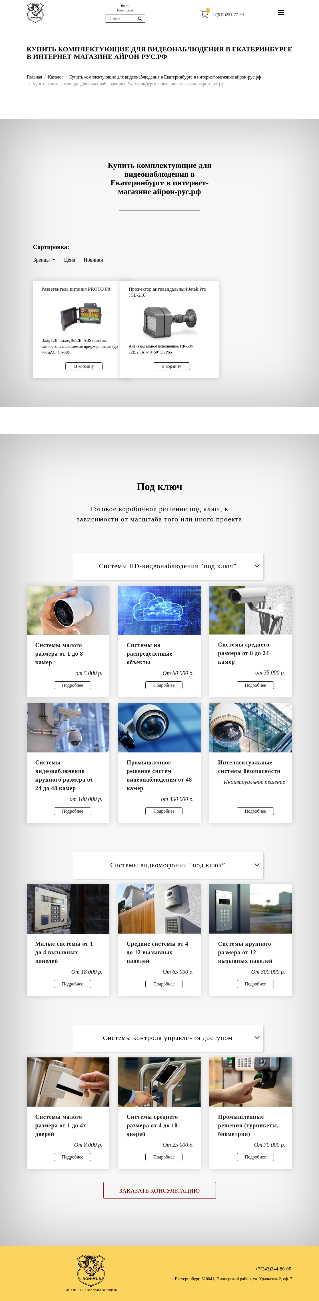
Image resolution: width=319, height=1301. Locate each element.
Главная (34, 77)
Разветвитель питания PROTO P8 (75, 289)
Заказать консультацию (159, 1190)
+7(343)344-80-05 (273, 1269)
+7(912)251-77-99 (228, 14)
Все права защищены (102, 1290)
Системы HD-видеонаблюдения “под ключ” (180, 566)
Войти (125, 5)
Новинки (93, 260)
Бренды (42, 260)
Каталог (55, 77)
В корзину (84, 366)
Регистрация (125, 10)
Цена (69, 260)
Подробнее (72, 685)
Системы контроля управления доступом (182, 1037)
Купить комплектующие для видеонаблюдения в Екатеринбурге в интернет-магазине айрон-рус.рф (165, 77)
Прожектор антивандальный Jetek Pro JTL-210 (167, 292)
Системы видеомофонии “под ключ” (186, 865)
